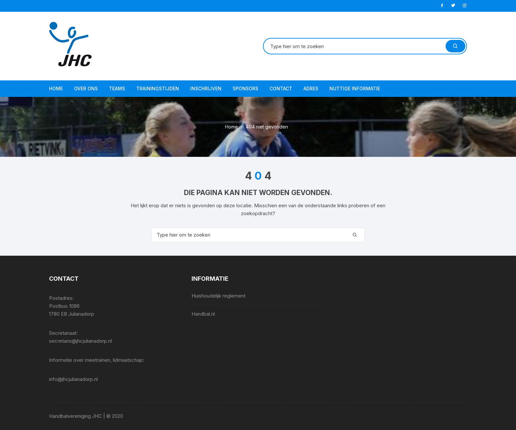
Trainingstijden (157, 88)
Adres (310, 88)
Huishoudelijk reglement (218, 296)
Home (56, 88)
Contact (281, 88)
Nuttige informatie (354, 88)
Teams (117, 88)
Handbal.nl (203, 314)
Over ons (86, 88)
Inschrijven (205, 88)
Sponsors (245, 88)
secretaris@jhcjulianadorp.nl (80, 341)
